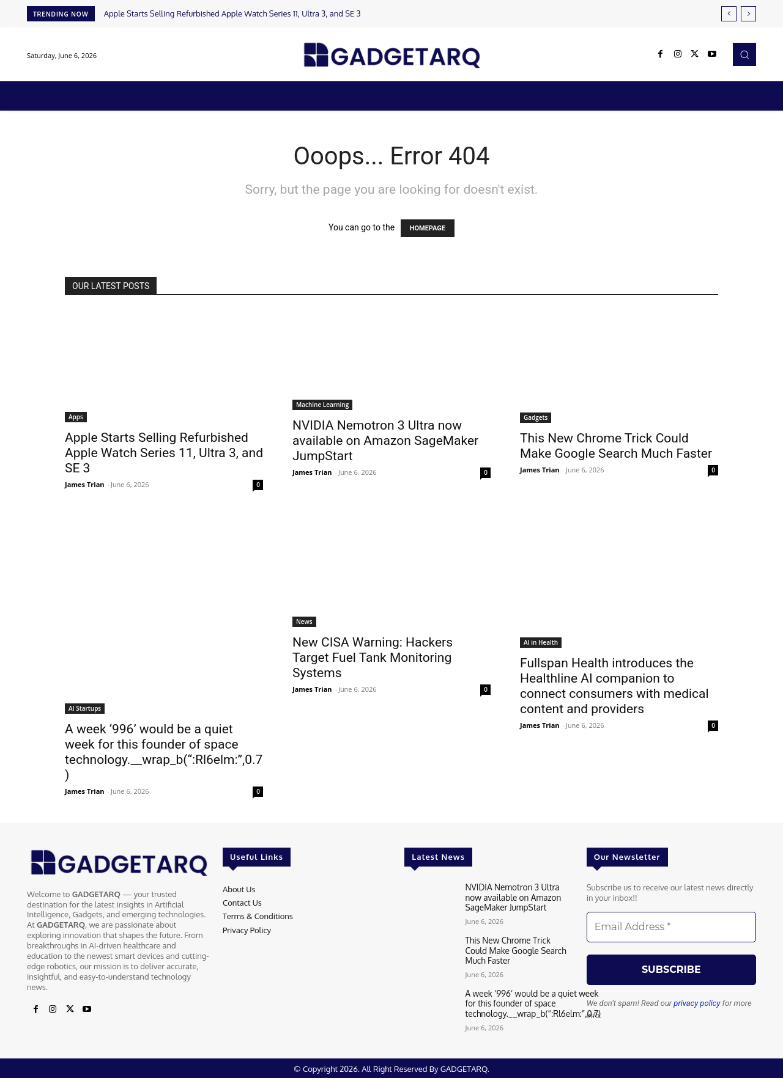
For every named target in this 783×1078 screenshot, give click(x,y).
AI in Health (541, 642)
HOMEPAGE (427, 228)
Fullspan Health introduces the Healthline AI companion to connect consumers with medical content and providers (614, 686)
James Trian (85, 484)
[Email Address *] (671, 927)
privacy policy (697, 1003)
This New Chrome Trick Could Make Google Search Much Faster (616, 446)
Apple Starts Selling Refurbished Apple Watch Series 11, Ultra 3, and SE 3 (232, 13)
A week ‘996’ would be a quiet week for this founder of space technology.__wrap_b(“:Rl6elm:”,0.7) (163, 752)
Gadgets (535, 417)
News (304, 621)
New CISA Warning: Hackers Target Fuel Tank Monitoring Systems (372, 657)
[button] (744, 54)
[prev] (729, 13)
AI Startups (85, 708)
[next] (748, 13)
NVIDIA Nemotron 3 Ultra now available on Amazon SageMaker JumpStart (385, 440)
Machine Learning (322, 404)
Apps (76, 417)
